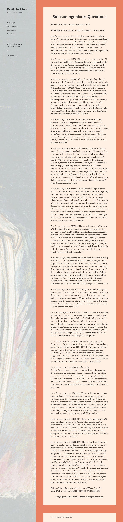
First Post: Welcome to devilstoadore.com (14, 45)
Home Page (11, 23)
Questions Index (12, 26)
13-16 (88, 361)
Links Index (11, 34)
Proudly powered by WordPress (61, 517)
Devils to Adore (17, 9)
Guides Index (11, 30)
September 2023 (12, 56)
